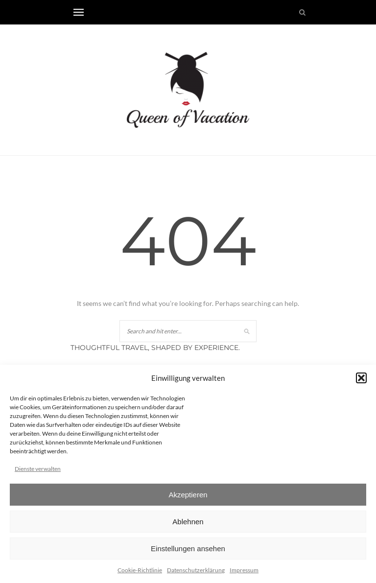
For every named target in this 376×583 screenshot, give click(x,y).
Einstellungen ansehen (188, 548)
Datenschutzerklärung (196, 570)
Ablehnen (187, 521)
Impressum (244, 570)
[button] (361, 378)
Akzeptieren (187, 494)
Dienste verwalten (38, 468)
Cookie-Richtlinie (140, 570)
